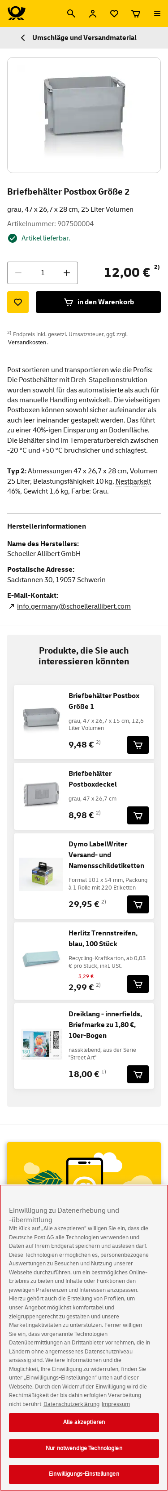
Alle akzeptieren (84, 1430)
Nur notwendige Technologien (84, 1456)
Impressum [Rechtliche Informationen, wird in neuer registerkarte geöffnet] (116, 1412)
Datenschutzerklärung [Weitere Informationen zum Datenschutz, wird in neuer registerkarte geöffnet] (71, 1412)
